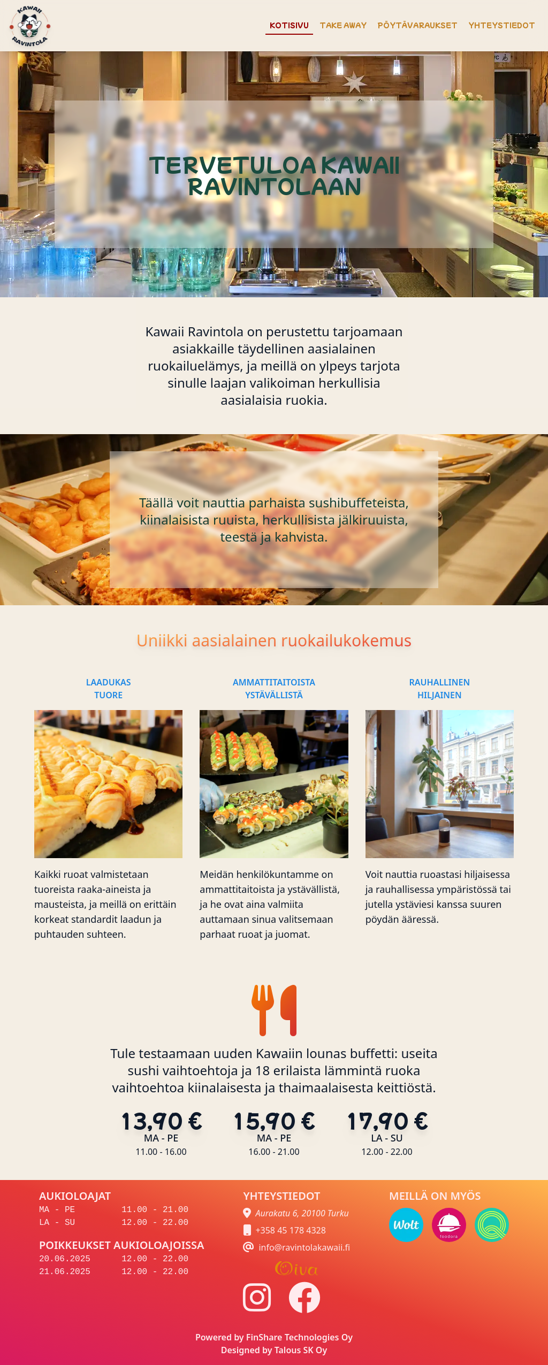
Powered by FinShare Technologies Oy (274, 1337)
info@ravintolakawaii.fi (304, 1247)
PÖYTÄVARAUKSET (417, 24)
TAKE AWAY (343, 24)
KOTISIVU (289, 24)
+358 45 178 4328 (290, 1230)
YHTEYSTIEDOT (501, 24)
